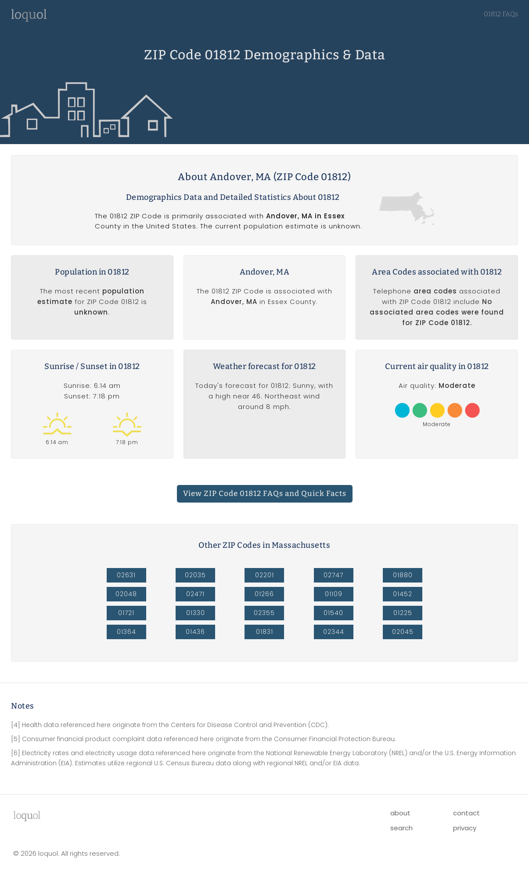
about (400, 813)
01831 (264, 631)
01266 (264, 594)
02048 (126, 594)
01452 (402, 594)
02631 (126, 575)
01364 (126, 631)
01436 (195, 631)
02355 (264, 612)
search (401, 827)
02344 (333, 631)
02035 (195, 575)
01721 (126, 612)
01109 (333, 594)
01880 (403, 575)
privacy (464, 827)
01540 (333, 612)
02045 (403, 631)
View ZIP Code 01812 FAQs (264, 493)
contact (466, 813)
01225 (402, 612)
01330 (195, 612)
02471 (195, 594)
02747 (333, 575)
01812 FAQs (501, 14)
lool (26, 815)
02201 (264, 575)
